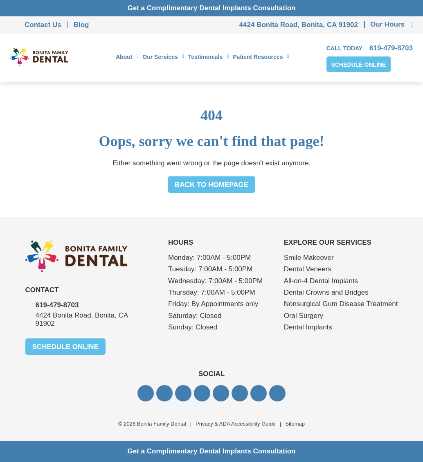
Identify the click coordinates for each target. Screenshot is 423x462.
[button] (145, 393)
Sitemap (295, 424)
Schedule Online (358, 64)
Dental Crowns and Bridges (326, 292)
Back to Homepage (211, 185)
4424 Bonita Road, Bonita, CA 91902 (298, 25)
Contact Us (43, 25)
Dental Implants (308, 327)
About (124, 57)
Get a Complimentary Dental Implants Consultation (212, 8)
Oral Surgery (303, 316)
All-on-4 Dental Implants (321, 281)
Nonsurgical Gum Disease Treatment (341, 304)
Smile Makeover (309, 257)
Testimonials (205, 57)
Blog (81, 25)
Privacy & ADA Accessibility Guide (236, 424)
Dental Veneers (307, 269)
